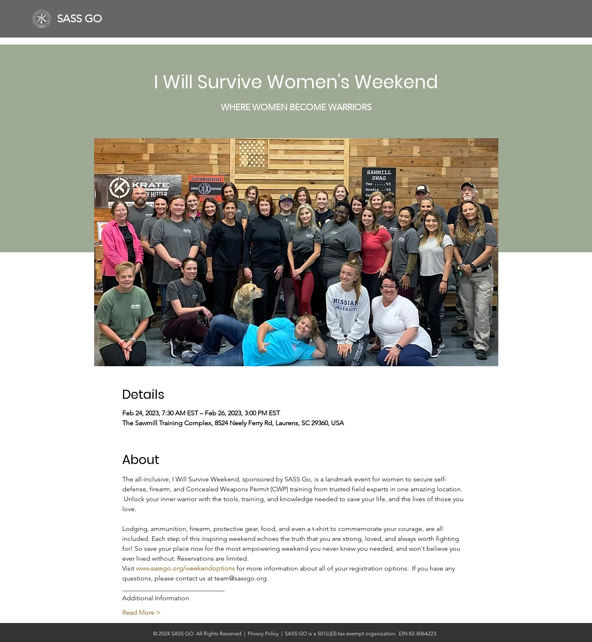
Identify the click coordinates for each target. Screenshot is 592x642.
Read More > (141, 612)
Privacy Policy (264, 633)
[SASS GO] (83, 19)
